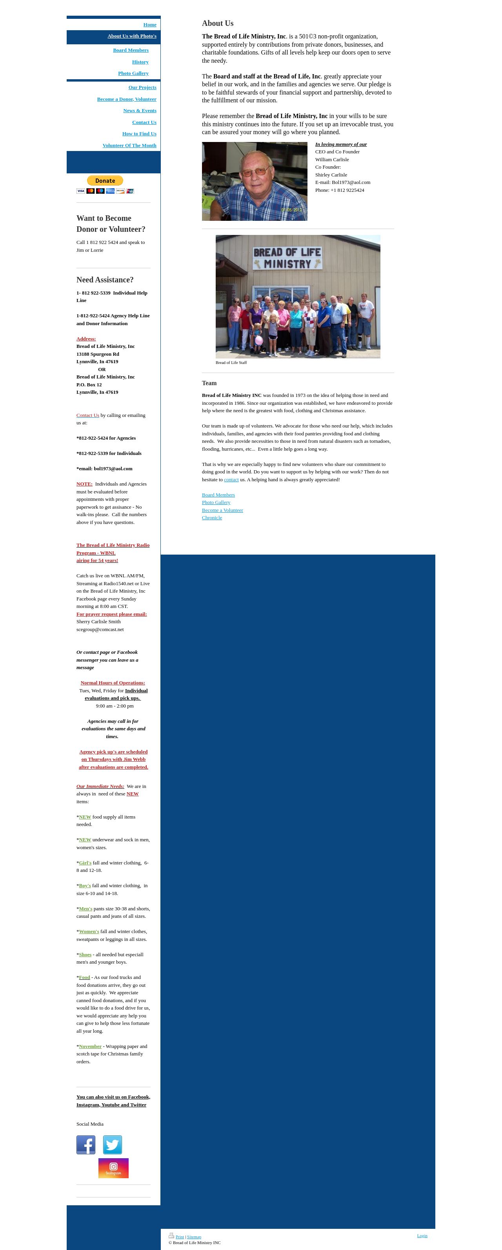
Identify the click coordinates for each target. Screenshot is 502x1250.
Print (176, 1236)
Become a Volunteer (222, 510)
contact (231, 479)
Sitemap (194, 1236)
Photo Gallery (216, 502)
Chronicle (212, 517)
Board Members (218, 495)
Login (422, 1235)
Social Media (90, 1124)
